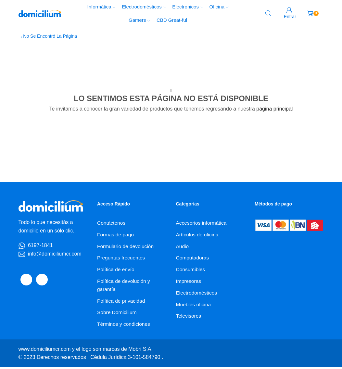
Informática (101, 6)
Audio (182, 246)
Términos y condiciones (124, 326)
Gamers (139, 20)
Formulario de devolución (126, 246)
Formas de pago (116, 234)
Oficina (218, 6)
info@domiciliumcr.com (55, 254)
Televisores (189, 318)
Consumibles (191, 270)
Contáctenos (111, 223)
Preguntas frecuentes (121, 258)
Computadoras (193, 258)
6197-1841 (40, 245)
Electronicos (187, 6)
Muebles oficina (194, 306)
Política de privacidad (121, 302)
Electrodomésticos (144, 6)
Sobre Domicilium (117, 314)
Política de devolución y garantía (124, 287)
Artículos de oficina (198, 234)
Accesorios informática (202, 223)
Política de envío (116, 270)
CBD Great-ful (172, 20)
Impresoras (189, 282)
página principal (274, 109)
